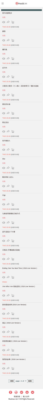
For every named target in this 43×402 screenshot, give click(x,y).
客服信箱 (17, 396)
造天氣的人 (6, 141)
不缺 (4, 195)
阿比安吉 (5, 122)
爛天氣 (4, 49)
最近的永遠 (6, 104)
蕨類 (4, 31)
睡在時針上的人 (8, 177)
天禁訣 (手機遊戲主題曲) (11, 250)
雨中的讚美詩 (7, 13)
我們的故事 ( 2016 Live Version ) (13, 359)
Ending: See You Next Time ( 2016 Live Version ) (19, 268)
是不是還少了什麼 (8, 232)
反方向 (4, 68)
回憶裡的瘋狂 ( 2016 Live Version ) (14, 341)
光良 (4, 17)
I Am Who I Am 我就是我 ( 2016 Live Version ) (18, 286)
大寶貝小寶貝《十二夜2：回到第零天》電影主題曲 (20, 86)
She (3, 159)
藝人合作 (26, 396)
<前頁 (12, 381)
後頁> (30, 381)
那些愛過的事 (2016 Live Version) (14, 305)
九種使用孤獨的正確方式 (11, 213)
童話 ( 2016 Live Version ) (11, 323)
